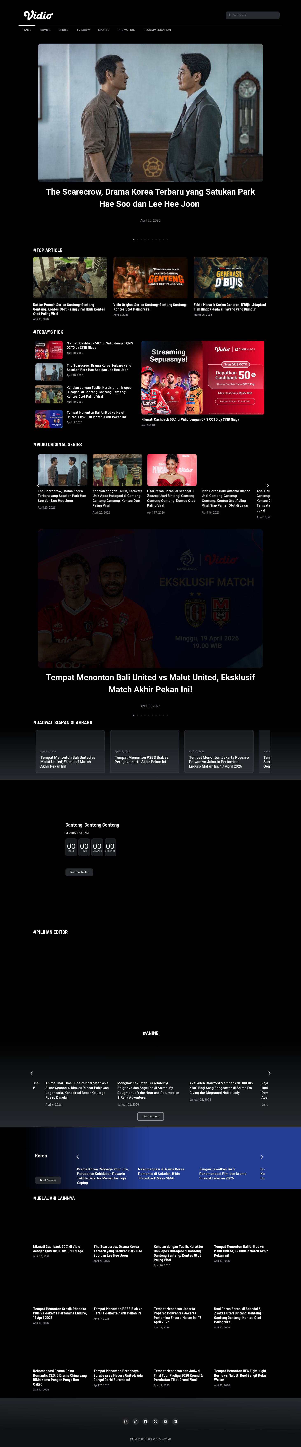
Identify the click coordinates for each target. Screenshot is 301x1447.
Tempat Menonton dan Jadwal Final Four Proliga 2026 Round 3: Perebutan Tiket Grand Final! (178, 1375)
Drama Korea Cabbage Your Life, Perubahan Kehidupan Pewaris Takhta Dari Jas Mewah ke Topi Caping (103, 1176)
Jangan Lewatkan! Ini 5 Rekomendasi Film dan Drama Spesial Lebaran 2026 (222, 1173)
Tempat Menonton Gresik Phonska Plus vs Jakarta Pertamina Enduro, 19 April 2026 (60, 1313)
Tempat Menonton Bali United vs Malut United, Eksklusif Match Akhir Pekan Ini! (97, 414)
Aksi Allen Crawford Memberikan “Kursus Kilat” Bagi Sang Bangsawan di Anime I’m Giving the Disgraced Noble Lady (221, 1088)
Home (27, 29)
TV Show (83, 29)
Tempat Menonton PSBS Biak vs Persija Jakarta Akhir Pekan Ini (142, 759)
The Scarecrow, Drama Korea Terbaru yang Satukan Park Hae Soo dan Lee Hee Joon (99, 367)
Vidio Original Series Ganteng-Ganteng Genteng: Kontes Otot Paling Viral (150, 306)
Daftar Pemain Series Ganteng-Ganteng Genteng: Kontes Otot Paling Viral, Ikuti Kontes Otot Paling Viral (69, 309)
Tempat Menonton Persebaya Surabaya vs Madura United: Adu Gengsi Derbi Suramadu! (118, 1375)
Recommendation (157, 29)
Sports (103, 29)
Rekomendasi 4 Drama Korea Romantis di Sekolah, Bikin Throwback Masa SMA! (161, 1173)
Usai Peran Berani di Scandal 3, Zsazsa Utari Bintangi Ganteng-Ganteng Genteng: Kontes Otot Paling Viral (238, 1315)
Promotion (126, 29)
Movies (45, 29)
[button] (133, 239)
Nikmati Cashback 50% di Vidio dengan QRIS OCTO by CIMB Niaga (100, 345)
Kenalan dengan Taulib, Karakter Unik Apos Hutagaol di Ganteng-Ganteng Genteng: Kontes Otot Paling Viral (99, 391)
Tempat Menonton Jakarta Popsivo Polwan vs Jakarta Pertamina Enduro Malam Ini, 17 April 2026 (219, 761)
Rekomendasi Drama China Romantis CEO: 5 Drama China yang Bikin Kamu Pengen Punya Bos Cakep (60, 1377)
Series (63, 29)
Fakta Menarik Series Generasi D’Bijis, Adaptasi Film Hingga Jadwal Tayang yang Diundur (230, 306)
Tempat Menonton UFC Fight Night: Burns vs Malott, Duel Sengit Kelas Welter (240, 1375)
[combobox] (253, 15)
